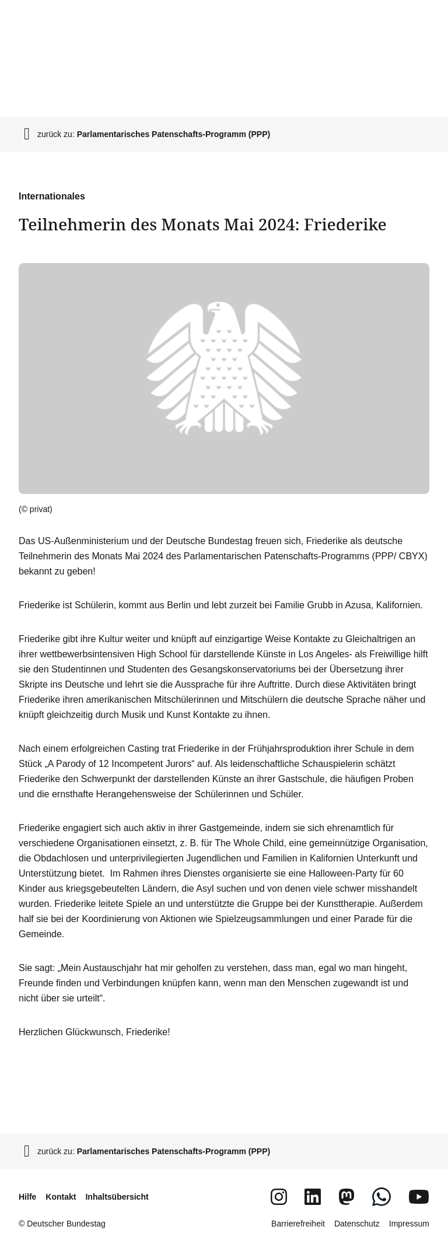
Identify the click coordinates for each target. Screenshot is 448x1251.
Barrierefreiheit (298, 1223)
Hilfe (27, 1196)
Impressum (409, 1223)
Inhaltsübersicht (116, 1196)
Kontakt (61, 1196)
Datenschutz (357, 1223)
